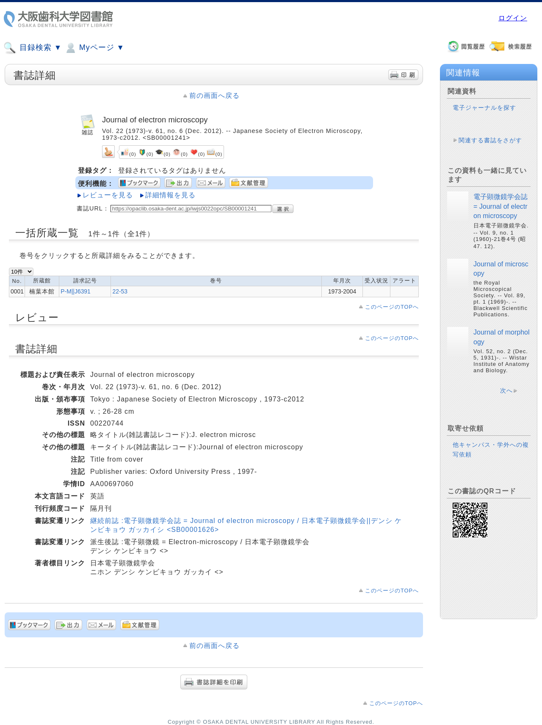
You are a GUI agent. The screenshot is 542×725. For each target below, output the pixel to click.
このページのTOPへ (392, 307)
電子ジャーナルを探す (484, 107)
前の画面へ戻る (214, 95)
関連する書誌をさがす (490, 140)
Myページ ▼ (94, 48)
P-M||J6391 (76, 291)
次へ (506, 390)
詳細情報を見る (170, 195)
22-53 (119, 291)
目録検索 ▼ (32, 48)
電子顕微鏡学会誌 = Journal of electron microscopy (500, 206)
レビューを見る (108, 195)
